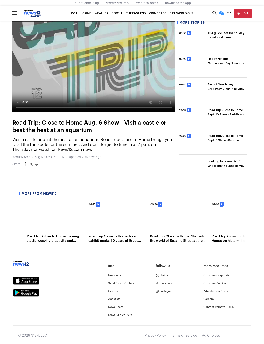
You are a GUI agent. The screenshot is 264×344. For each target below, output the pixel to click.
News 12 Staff (21, 157)
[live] (243, 13)
